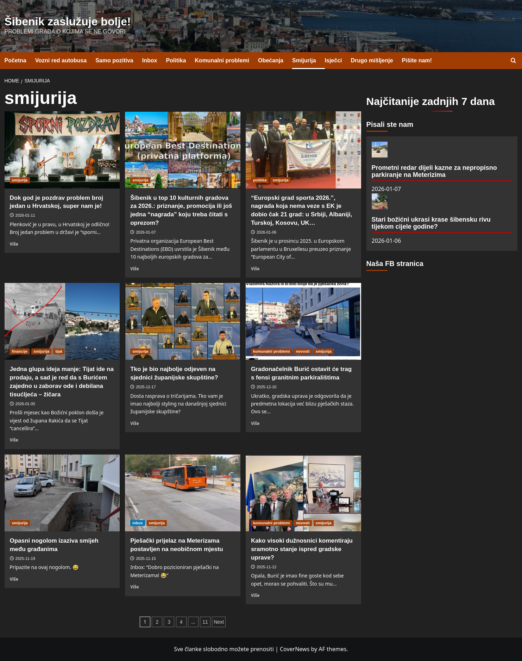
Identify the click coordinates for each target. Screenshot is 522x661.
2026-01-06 (266, 232)
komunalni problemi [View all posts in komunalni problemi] (271, 351)
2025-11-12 (266, 567)
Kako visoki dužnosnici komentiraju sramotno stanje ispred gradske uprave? (302, 549)
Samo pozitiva (114, 60)
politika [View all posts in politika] (260, 180)
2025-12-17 (146, 387)
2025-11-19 (25, 558)
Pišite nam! (417, 60)
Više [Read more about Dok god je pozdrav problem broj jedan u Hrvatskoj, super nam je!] (14, 244)
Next (219, 622)
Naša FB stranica (394, 263)
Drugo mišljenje (372, 60)
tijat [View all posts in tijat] (58, 351)
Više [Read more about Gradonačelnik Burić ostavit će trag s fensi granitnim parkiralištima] (255, 423)
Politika (176, 60)
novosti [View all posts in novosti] (302, 351)
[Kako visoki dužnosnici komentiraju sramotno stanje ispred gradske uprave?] (303, 493)
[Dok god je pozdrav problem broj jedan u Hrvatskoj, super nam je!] (62, 149)
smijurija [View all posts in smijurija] (20, 180)
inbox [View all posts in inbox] (137, 523)
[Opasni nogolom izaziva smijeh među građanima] (62, 493)
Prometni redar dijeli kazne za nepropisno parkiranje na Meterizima (434, 171)
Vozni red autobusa (61, 60)
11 (205, 622)
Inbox (149, 60)
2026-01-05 (25, 404)
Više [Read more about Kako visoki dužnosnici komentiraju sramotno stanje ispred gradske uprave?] (255, 595)
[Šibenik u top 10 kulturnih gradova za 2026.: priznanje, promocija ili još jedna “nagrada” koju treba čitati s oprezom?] (182, 149)
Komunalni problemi (222, 60)
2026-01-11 (25, 215)
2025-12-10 (266, 387)
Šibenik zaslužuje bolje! (68, 21)
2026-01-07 (146, 232)
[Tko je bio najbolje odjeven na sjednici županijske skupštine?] (182, 321)
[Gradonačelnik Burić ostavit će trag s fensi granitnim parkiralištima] (303, 321)
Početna (15, 60)
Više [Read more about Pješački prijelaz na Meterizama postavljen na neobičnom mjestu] (134, 586)
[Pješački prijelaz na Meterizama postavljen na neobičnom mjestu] (182, 493)
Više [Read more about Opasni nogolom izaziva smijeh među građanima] (14, 579)
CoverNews (294, 649)
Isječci (333, 60)
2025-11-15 (146, 558)
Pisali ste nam (389, 124)
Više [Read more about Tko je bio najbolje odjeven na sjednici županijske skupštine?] (134, 423)
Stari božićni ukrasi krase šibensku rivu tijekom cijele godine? (431, 223)
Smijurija (304, 60)
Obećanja (270, 60)
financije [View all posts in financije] (20, 351)
